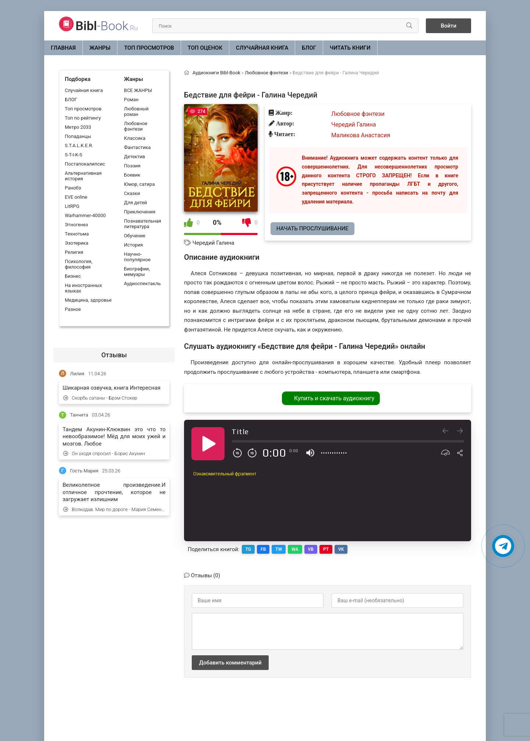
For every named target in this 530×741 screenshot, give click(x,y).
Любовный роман (136, 111)
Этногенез (76, 224)
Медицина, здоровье (88, 300)
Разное (73, 309)
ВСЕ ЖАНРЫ (138, 90)
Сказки (132, 193)
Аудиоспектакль (142, 283)
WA (295, 549)
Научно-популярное (137, 256)
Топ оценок (205, 48)
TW (278, 549)
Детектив (134, 156)
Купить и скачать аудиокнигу (334, 398)
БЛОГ (309, 48)
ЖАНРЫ (100, 48)
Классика (134, 138)
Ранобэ (73, 188)
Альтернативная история (83, 175)
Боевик (132, 175)
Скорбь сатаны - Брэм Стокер (100, 398)
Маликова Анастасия (360, 135)
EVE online (76, 197)
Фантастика (137, 147)
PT (326, 549)
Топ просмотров (149, 48)
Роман (131, 99)
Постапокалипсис (85, 164)
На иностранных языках (83, 288)
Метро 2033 (78, 127)
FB (263, 549)
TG (248, 549)
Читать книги (350, 48)
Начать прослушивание (312, 228)
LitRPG (72, 206)
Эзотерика (76, 243)
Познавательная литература (142, 223)
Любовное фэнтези (136, 126)
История (133, 245)
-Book (106, 25)
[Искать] (409, 25)
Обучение (134, 235)
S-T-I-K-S (73, 154)
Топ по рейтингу (83, 118)
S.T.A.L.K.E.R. (79, 145)
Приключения (139, 211)
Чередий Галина (213, 243)
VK (341, 549)
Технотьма (77, 234)
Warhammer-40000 (85, 215)
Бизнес (73, 276)
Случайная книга (262, 48)
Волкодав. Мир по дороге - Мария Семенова (114, 509)
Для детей (135, 202)
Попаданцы (78, 136)
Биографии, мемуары (137, 271)
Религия (74, 252)
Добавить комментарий (230, 662)
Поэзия (132, 166)
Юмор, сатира (139, 184)
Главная (63, 48)
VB (311, 549)
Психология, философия (78, 264)
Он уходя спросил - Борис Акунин (104, 453)
